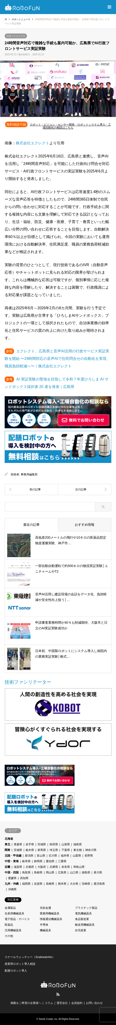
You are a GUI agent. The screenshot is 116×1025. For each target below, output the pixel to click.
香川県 (98, 872)
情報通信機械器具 (51, 919)
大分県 (74, 883)
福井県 (65, 855)
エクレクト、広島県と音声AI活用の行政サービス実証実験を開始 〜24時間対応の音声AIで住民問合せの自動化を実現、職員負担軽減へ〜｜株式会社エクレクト (57, 358)
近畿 (7, 866)
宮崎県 (86, 883)
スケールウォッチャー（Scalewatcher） (30, 957)
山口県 (74, 872)
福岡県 (26, 883)
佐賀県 (38, 883)
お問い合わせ (94, 1003)
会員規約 (76, 1003)
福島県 (77, 844)
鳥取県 (26, 872)
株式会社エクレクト (32, 143)
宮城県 (42, 844)
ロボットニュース (16, 36)
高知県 (24, 878)
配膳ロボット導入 (16, 970)
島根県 (38, 872)
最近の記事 (31, 524)
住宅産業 (80, 930)
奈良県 (65, 866)
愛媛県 (12, 878)
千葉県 (65, 850)
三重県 (62, 861)
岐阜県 (26, 861)
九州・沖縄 (12, 883)
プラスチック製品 (86, 907)
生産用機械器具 (14, 913)
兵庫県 (54, 866)
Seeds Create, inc (48, 1019)
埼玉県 (54, 850)
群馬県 (42, 850)
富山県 (41, 855)
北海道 (9, 838)
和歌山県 (79, 866)
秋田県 (54, 844)
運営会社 (62, 1003)
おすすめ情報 (84, 524)
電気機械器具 (83, 913)
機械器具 (45, 930)
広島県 (62, 872)
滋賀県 (18, 866)
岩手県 (30, 844)
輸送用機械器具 (85, 924)
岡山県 (50, 872)
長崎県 (50, 883)
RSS (58, 994)
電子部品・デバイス (17, 919)
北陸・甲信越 (13, 855)
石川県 (53, 855)
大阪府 (42, 866)
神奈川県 (90, 850)
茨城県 (18, 850)
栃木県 (30, 850)
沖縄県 (12, 889)
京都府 (30, 866)
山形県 (65, 844)
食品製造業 (82, 919)
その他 (9, 936)
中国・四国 (12, 872)
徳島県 (86, 872)
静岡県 (38, 861)
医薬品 (9, 924)
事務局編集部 (29, 474)
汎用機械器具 (13, 930)
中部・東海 (12, 861)
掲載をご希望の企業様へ (25, 1003)
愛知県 (50, 861)
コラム (49, 1003)
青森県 (18, 844)
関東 (7, 850)
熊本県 (62, 883)
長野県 (89, 855)
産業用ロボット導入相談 (20, 963)
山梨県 (77, 855)
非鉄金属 (45, 907)
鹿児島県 (99, 883)
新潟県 (29, 855)
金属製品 (10, 907)
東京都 (77, 850)
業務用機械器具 (49, 913)
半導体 (44, 924)
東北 (7, 844)
